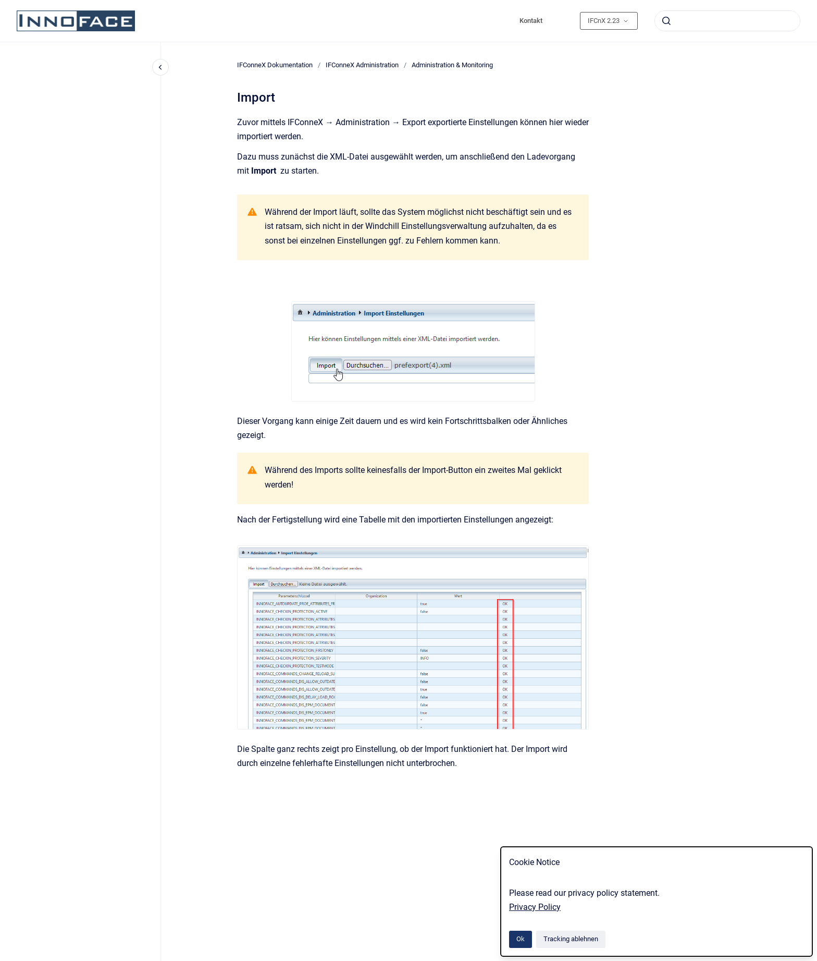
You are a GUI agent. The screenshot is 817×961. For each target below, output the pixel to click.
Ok (520, 939)
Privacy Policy (535, 907)
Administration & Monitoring (452, 65)
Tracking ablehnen (570, 939)
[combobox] (727, 21)
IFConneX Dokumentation (275, 65)
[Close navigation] (160, 67)
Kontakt (530, 21)
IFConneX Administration (362, 65)
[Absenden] (666, 21)
